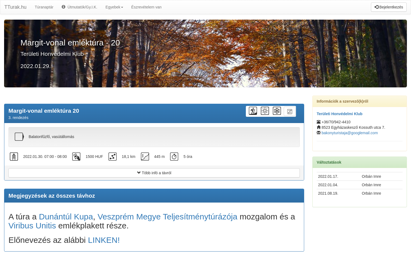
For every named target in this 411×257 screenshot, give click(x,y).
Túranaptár (44, 7)
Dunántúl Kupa (66, 216)
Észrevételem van (146, 7)
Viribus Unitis (32, 225)
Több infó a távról (154, 173)
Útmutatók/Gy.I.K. (79, 7)
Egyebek (114, 7)
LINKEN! (104, 239)
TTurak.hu (15, 7)
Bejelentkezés (388, 7)
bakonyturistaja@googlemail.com (350, 133)
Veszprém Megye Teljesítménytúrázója (167, 216)
